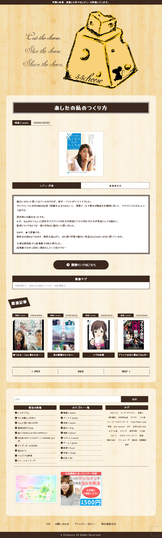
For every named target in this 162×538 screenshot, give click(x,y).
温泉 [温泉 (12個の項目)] (127, 444)
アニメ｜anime (70, 417)
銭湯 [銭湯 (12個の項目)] (141, 435)
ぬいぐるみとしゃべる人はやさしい (33, 432)
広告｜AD (67, 457)
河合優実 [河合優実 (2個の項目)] (112, 417)
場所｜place (69, 432)
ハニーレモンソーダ (26, 460)
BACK (81, 371)
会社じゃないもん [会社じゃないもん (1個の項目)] (139, 426)
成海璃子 (61, 285)
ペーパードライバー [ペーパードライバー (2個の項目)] (128, 412)
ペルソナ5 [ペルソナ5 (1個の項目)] (114, 412)
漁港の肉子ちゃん (26, 427)
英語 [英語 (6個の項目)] (109, 426)
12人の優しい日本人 (27, 417)
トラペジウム (23, 412)
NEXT (125, 371)
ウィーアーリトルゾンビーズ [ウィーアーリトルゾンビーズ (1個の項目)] (117, 421)
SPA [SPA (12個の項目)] (128, 426)
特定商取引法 (108, 524)
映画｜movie (22, 122)
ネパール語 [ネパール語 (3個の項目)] (113, 431)
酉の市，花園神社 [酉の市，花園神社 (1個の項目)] (139, 440)
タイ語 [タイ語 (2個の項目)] (142, 417)
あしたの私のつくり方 (41, 285)
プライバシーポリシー (85, 524)
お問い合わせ (62, 524)
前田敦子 (22, 285)
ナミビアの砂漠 (25, 455)
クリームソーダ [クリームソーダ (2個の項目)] (123, 440)
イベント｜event (70, 437)
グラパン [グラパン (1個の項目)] (133, 417)
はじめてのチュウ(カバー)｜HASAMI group (36, 439)
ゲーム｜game (70, 442)
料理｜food (69, 447)
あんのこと (22, 450)
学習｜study (69, 452)
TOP (48, 524)
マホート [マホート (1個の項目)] (113, 435)
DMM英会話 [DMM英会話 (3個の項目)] (123, 417)
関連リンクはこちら (83, 265)
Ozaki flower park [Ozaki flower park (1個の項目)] (138, 421)
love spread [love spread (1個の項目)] (119, 426)
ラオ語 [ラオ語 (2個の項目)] (142, 431)
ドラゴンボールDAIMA (27, 445)
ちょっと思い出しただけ (28, 422)
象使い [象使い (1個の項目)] (140, 412)
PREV (37, 371)
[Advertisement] (126, 489)
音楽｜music (69, 422)
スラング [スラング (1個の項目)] (123, 431)
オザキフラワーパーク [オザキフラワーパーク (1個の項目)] (128, 435)
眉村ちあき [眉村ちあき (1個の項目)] (111, 440)
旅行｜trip (68, 427)
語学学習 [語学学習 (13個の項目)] (133, 431)
